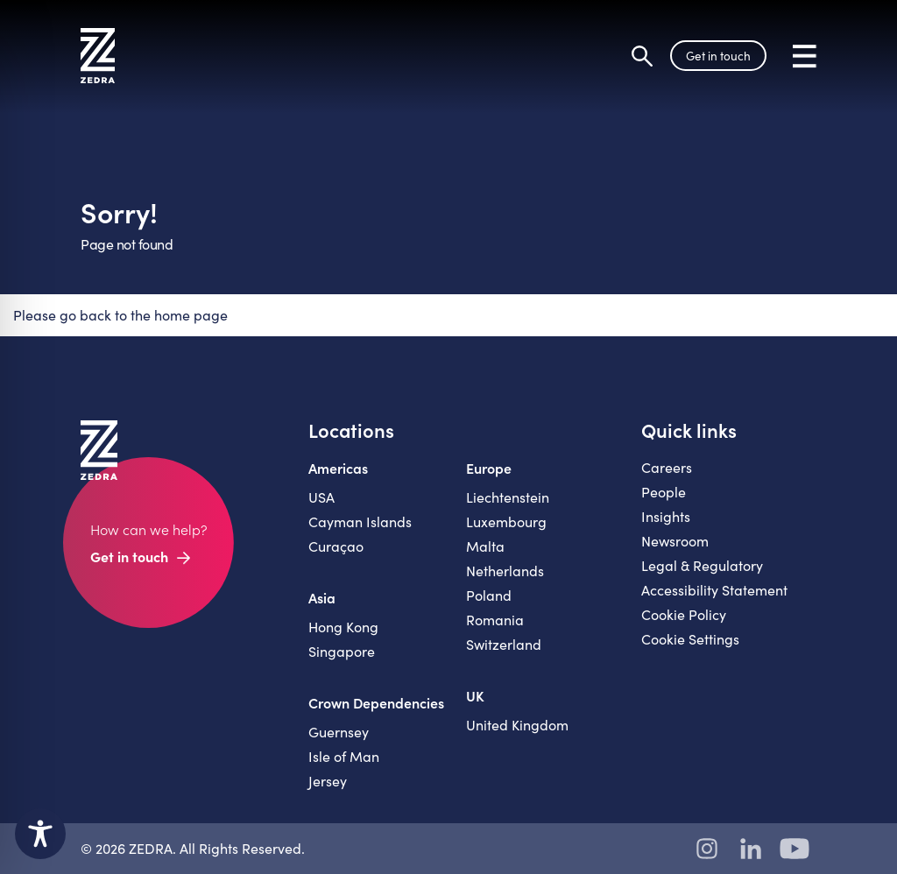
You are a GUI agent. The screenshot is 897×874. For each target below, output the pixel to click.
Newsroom (675, 541)
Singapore (341, 651)
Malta (485, 546)
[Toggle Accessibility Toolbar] (40, 834)
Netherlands (505, 570)
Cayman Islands (360, 521)
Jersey (327, 781)
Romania (495, 619)
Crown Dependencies (376, 702)
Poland (489, 595)
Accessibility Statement (714, 590)
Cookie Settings (690, 639)
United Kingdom (517, 724)
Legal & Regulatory (702, 565)
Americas (338, 467)
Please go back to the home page (120, 315)
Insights (665, 516)
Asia (321, 597)
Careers (666, 467)
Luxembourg (506, 521)
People (663, 492)
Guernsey (338, 731)
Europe (489, 467)
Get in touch (718, 55)
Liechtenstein (507, 497)
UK (475, 695)
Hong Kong (343, 626)
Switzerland (503, 644)
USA (321, 497)
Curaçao (336, 546)
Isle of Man (343, 756)
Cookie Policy (683, 614)
